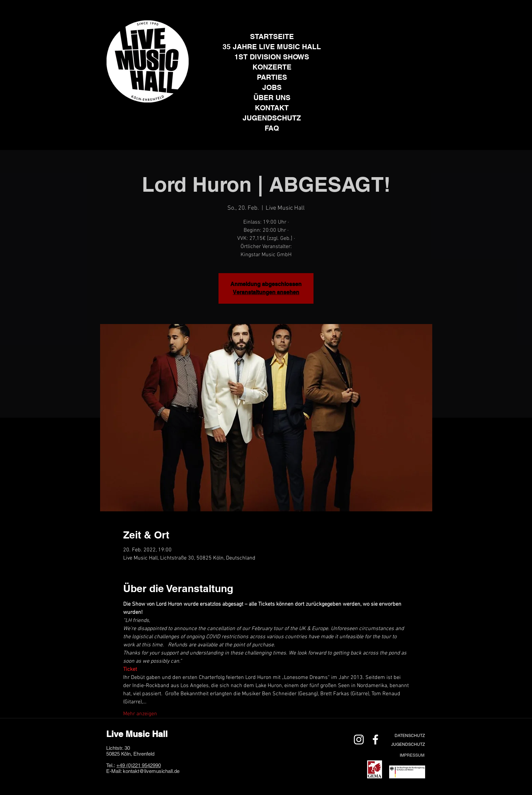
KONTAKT (272, 107)
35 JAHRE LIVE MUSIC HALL (272, 46)
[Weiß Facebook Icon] (375, 739)
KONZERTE (271, 67)
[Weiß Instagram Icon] (358, 739)
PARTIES (272, 77)
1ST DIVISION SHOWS (271, 57)
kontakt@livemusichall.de (151, 771)
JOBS (272, 87)
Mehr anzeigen (140, 714)
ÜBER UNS (271, 97)
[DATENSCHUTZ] (409, 735)
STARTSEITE (272, 36)
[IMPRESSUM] (412, 755)
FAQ (272, 128)
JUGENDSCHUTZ (272, 118)
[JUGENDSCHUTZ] (408, 744)
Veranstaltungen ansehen (266, 292)
